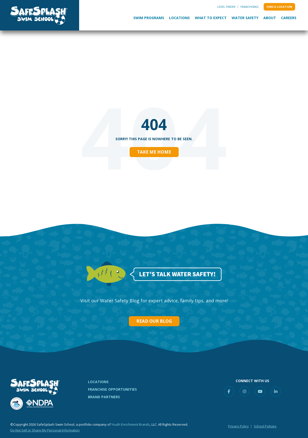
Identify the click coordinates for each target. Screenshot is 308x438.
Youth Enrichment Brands (130, 424)
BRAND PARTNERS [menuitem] (104, 396)
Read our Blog (154, 321)
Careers (288, 17)
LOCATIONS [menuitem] (98, 381)
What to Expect (211, 17)
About (269, 17)
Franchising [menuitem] (249, 7)
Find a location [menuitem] (279, 7)
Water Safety (245, 17)
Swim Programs (148, 17)
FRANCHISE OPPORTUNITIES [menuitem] (112, 389)
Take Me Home (154, 152)
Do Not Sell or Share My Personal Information (45, 430)
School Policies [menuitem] (265, 426)
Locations (179, 17)
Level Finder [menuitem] (226, 7)
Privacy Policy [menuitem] (238, 426)
